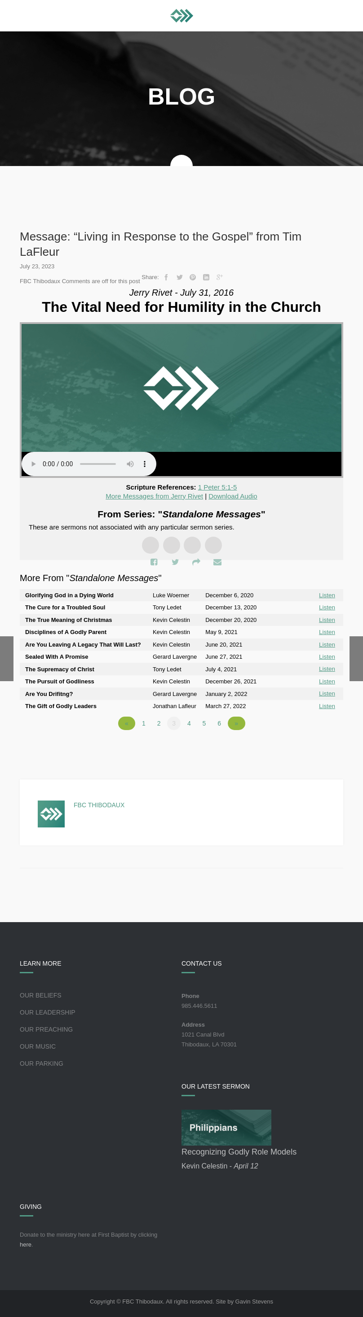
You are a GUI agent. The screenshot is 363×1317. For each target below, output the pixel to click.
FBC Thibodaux (99, 803)
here (25, 1242)
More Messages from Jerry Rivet (154, 496)
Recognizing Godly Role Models (239, 1150)
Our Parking (41, 1061)
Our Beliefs (41, 993)
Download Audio (232, 496)
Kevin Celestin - (220, 1164)
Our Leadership (47, 1010)
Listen (327, 595)
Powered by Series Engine (310, 746)
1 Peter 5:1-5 (217, 487)
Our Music (38, 1044)
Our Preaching (46, 1027)
